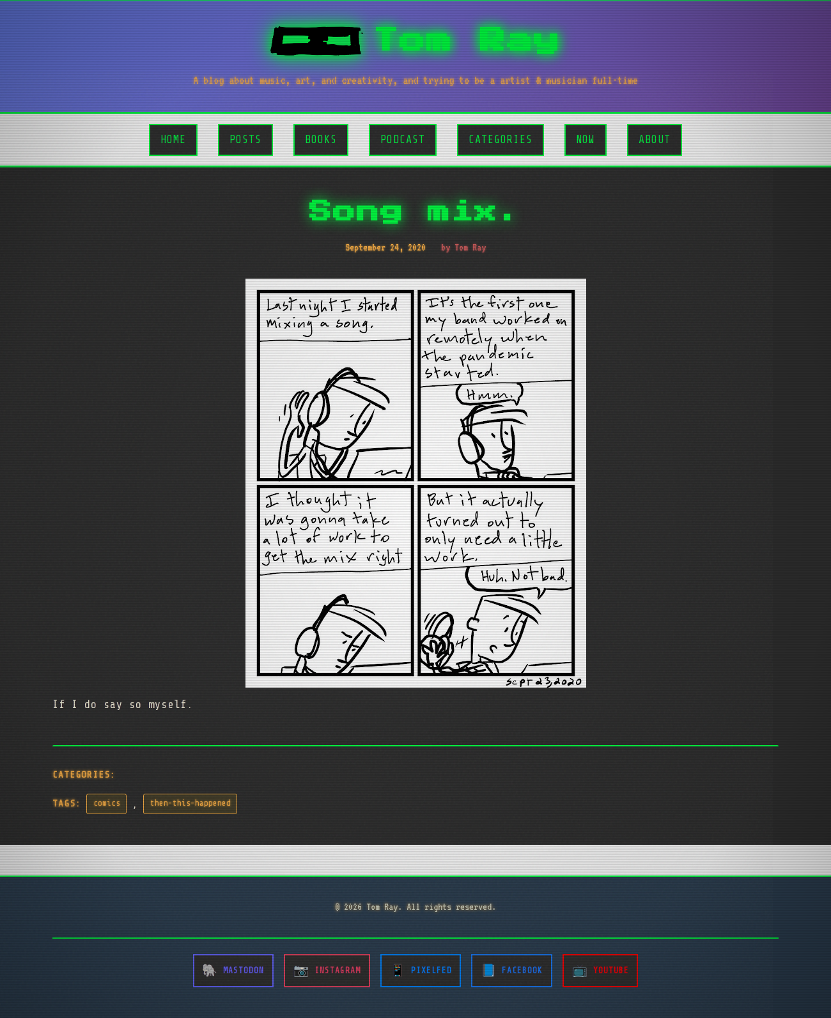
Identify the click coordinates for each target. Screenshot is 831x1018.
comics (106, 803)
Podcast (402, 140)
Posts (245, 140)
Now (585, 140)
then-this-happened (190, 803)
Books (321, 140)
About (655, 140)
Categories (500, 140)
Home (173, 140)
